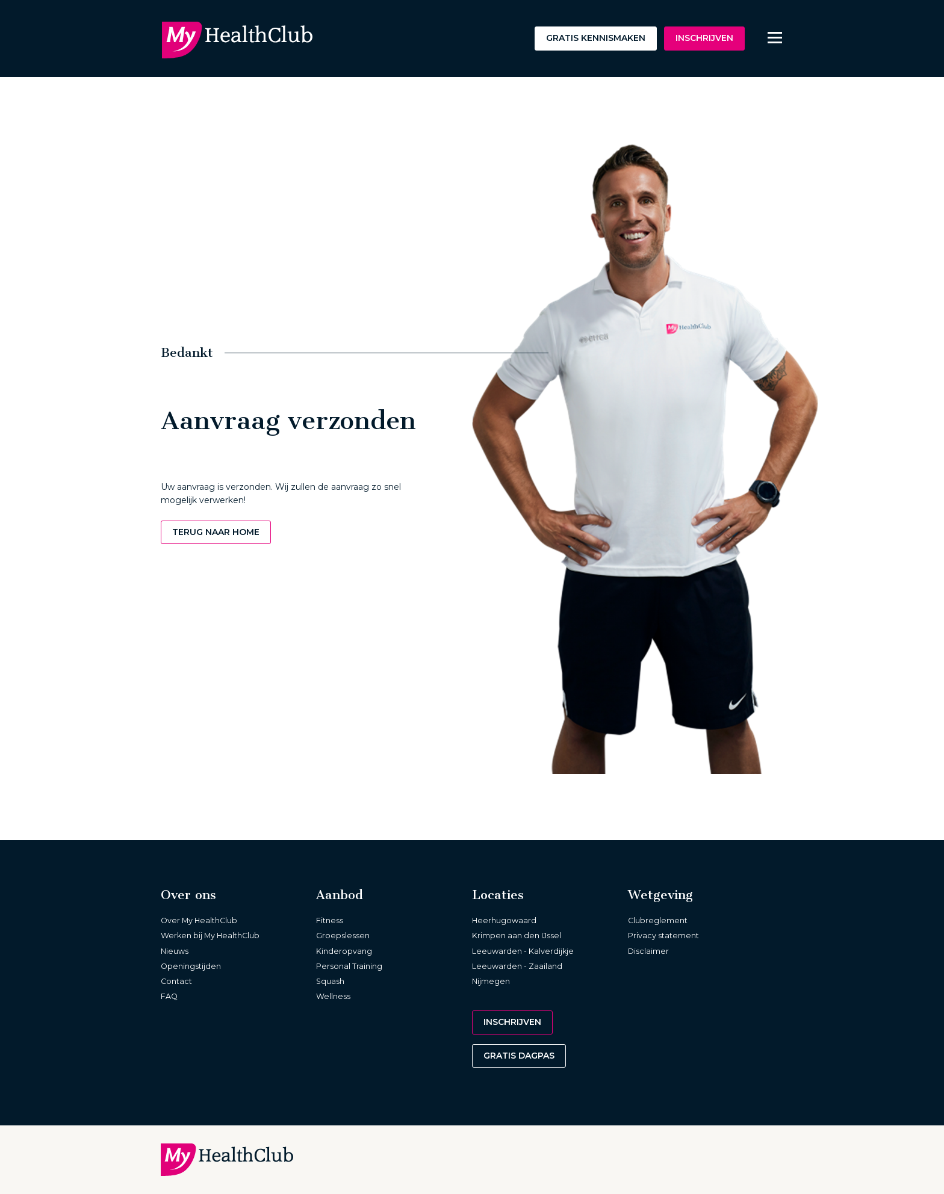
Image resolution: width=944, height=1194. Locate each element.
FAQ (169, 996)
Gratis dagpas (518, 1055)
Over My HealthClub (199, 920)
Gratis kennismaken (595, 37)
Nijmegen (491, 981)
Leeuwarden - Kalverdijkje (523, 951)
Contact (176, 981)
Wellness (333, 996)
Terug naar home (215, 532)
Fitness (329, 920)
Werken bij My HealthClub (210, 935)
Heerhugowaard (504, 920)
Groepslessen (343, 935)
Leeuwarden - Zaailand (517, 966)
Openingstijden (191, 966)
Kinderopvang (344, 951)
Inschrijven (704, 37)
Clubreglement (658, 920)
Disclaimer (648, 951)
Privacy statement (663, 935)
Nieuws (174, 951)
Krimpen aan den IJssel (516, 935)
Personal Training (349, 966)
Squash (330, 981)
